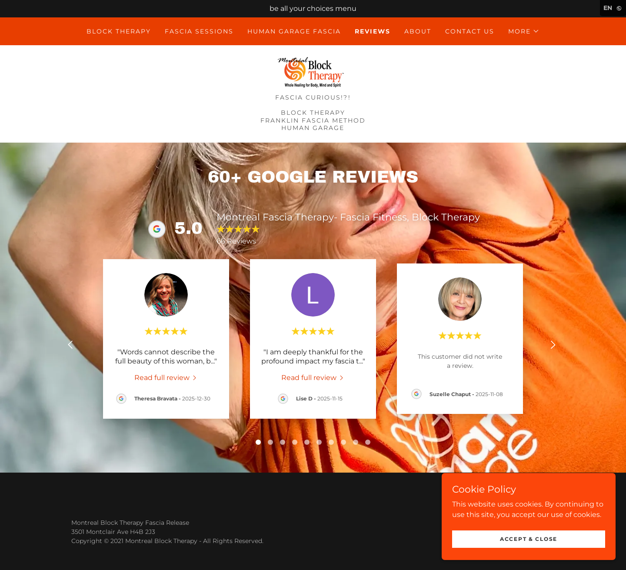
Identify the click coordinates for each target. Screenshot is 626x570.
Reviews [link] (372, 31)
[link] (313, 72)
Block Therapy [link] (119, 31)
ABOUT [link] (417, 31)
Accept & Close (528, 539)
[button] (523, 31)
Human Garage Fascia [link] (294, 31)
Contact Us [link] (469, 31)
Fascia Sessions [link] (199, 31)
